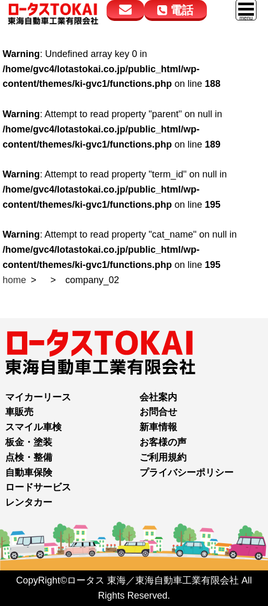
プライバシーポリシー (186, 472)
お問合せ (158, 412)
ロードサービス (38, 487)
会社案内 (158, 397)
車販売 (19, 412)
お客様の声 (163, 442)
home (14, 280)
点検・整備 (28, 457)
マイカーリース (38, 397)
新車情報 (158, 427)
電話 (175, 10)
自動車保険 (28, 472)
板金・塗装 (28, 442)
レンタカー (28, 502)
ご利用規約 (163, 457)
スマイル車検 (33, 427)
